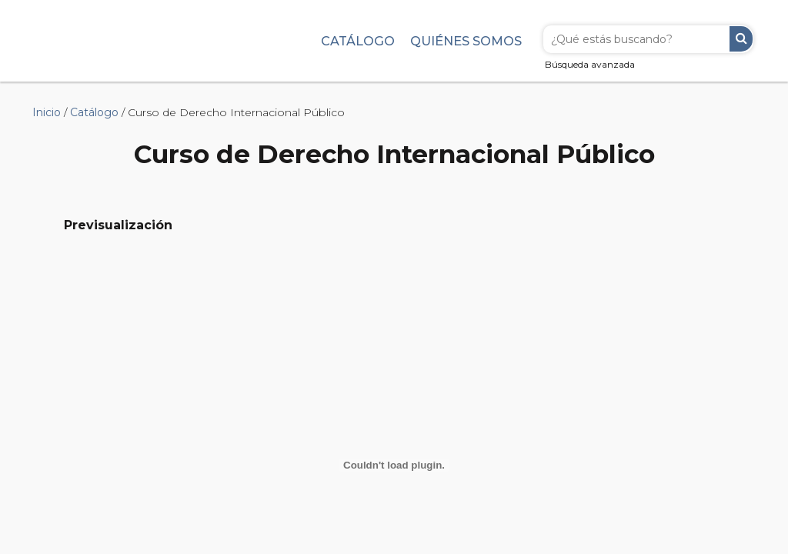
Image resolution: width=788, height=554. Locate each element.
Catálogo (358, 40)
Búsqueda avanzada (590, 64)
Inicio (46, 112)
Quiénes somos (466, 40)
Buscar (741, 39)
